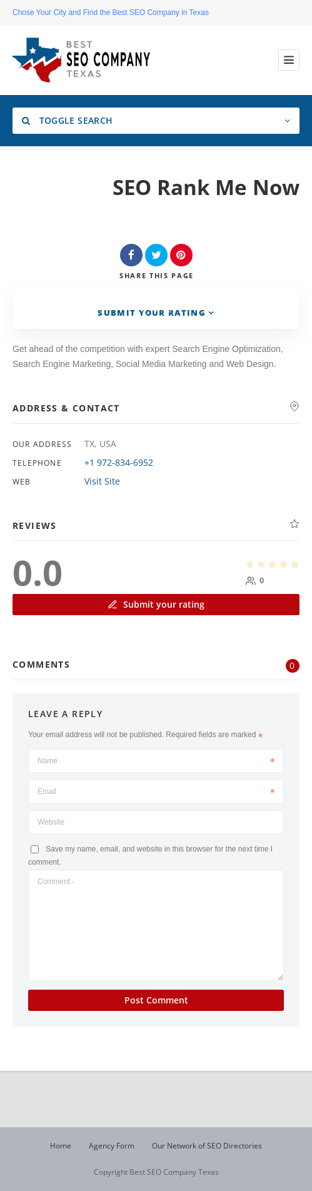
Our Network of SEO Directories (207, 1145)
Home (60, 1145)
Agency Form (111, 1145)
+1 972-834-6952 (118, 462)
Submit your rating (156, 604)
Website (51, 822)
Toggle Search (67, 120)
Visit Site (102, 481)
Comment (56, 881)
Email (156, 791)
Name (156, 761)
